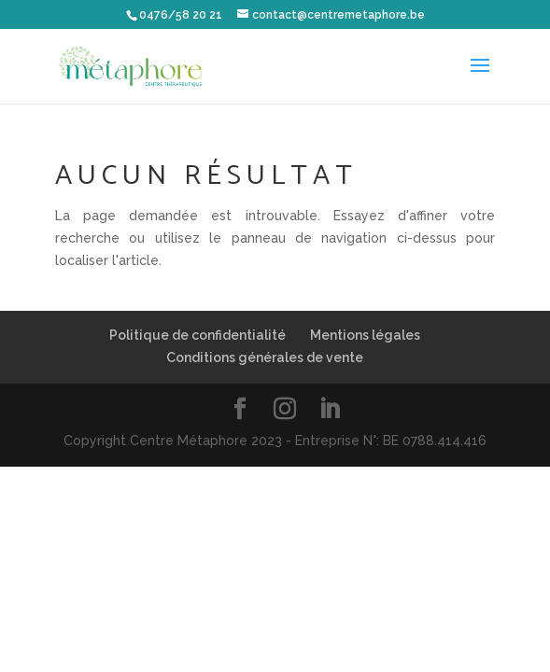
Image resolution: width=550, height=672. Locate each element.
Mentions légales (365, 335)
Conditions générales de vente (264, 357)
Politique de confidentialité (197, 335)
